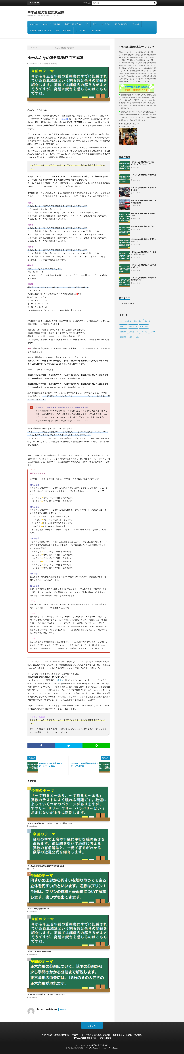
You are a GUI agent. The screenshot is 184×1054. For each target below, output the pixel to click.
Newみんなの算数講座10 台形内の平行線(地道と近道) (45, 866)
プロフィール (81, 30)
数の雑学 (135, 24)
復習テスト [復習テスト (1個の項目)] (133, 326)
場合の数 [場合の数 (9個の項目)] (148, 321)
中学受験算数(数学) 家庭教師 (98, 1035)
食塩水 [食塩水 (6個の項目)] (137, 337)
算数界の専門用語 (121, 24)
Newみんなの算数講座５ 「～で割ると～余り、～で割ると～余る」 (50, 823)
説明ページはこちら (135, 95)
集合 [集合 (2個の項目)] (130, 337)
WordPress (113, 1048)
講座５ (60, 680)
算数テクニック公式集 (101, 24)
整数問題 (54, 63)
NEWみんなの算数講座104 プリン (39, 909)
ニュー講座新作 (45, 63)
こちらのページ (126, 117)
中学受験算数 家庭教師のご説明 (76, 24)
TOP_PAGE (34, 24)
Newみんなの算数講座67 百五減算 (39, 951)
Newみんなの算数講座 (51, 24)
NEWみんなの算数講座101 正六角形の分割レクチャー (46, 994)
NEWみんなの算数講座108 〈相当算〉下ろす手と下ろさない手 (105, 3)
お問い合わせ (96, 30)
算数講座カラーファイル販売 (40, 30)
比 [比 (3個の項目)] (137, 332)
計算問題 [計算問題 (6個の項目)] (123, 337)
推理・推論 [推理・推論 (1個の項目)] (144, 326)
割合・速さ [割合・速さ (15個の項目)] (138, 321)
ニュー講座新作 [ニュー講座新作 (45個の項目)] (125, 321)
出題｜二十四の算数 (63, 30)
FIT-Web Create (92, 1048)
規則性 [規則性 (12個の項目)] (152, 332)
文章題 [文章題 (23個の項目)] (131, 332)
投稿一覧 (63, 1009)
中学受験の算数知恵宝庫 (45, 12)
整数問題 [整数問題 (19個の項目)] (123, 332)
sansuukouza (33, 63)
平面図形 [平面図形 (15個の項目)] (123, 326)
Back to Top (92, 1026)
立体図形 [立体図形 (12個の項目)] (144, 332)
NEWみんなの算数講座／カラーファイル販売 (92, 1038)
